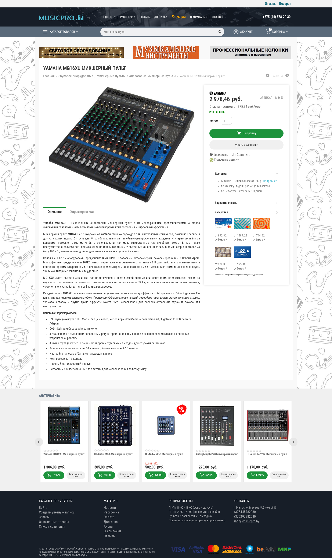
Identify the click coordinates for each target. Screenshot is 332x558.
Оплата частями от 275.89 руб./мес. (235, 107)
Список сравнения (52, 526)
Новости (109, 17)
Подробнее (270, 181)
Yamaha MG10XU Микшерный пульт (64, 454)
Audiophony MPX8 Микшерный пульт (217, 454)
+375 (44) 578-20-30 (276, 17)
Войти (43, 508)
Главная (49, 76)
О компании (199, 17)
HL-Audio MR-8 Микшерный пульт (164, 454)
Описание (55, 212)
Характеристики (82, 212)
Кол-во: (214, 120)
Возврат (285, 4)
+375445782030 (245, 512)
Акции (180, 17)
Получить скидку (224, 160)
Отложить (218, 155)
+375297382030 (245, 517)
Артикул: (266, 97)
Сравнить (241, 155)
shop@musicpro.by (246, 521)
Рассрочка (127, 17)
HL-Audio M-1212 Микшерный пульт (267, 454)
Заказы (44, 517)
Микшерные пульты (111, 76)
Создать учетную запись (57, 512)
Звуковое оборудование (75, 76)
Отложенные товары (54, 522)
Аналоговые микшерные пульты (152, 76)
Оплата (144, 17)
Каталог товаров (62, 32)
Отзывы (270, 4)
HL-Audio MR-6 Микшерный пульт (113, 454)
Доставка (161, 17)
